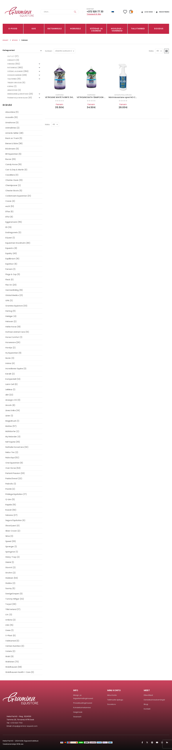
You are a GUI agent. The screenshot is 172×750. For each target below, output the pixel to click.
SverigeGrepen (12, 593)
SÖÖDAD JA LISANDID (96, 29)
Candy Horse (11, 164)
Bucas (8, 159)
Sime (7, 536)
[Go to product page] (59, 77)
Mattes (8, 426)
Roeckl (8, 510)
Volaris (8, 651)
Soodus (158, 28)
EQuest (8, 237)
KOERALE (10, 86)
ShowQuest (10, 525)
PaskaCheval (11, 478)
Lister (7, 415)
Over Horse (10, 468)
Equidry (8, 253)
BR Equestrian (11, 154)
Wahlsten (9, 661)
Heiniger (9, 316)
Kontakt (147, 709)
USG (7, 625)
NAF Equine (10, 441)
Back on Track (12, 138)
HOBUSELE (75, 28)
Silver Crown (11, 530)
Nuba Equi (10, 457)
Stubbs (8, 583)
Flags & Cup (11, 274)
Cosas (8, 201)
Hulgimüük (77, 712)
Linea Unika (10, 410)
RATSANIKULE (55, 28)
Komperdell (10, 379)
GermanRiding (12, 290)
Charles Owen (12, 180)
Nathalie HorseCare (14, 447)
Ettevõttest (148, 695)
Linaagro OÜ (11, 400)
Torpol (8, 604)
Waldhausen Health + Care (18, 672)
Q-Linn (8, 499)
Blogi (146, 704)
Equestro (9, 248)
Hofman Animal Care (15, 332)
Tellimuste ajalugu (115, 699)
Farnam (59, 104)
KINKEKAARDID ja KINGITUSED (17, 94)
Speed (8, 541)
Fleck (7, 279)
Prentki (8, 489)
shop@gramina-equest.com (24, 726)
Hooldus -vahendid (117, 29)
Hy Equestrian (11, 353)
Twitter (147, 742)
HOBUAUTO (11, 60)
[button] (166, 51)
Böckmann (10, 148)
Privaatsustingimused (82, 703)
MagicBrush (10, 421)
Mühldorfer (10, 431)
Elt (6, 227)
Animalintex (10, 127)
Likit (7, 394)
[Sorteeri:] (64, 51)
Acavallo (9, 117)
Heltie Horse (11, 326)
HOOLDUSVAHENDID (14, 75)
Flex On (8, 284)
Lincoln (8, 405)
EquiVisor (9, 264)
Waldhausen (11, 667)
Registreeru (162, 12)
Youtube (157, 742)
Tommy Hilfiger (12, 599)
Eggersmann (11, 222)
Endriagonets (11, 232)
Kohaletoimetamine (82, 707)
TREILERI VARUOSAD (14, 82)
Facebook (142, 742)
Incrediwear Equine (14, 368)
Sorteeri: (48, 51)
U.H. (7, 614)
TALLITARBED (138, 28)
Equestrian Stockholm (15, 243)
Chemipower (11, 185)
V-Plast (8, 635)
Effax (7, 211)
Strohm (8, 572)
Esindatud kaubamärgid (154, 699)
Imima (8, 363)
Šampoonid (59, 95)
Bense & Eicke (11, 143)
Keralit (8, 373)
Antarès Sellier (12, 133)
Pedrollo (9, 483)
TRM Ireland (10, 609)
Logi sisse (147, 12)
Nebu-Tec (10, 452)
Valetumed (10, 640)
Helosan (9, 321)
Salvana (9, 515)
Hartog (8, 311)
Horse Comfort (12, 337)
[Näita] (159, 51)
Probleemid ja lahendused (17, 98)
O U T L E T (10, 56)
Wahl (7, 656)
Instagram (162, 742)
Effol (7, 216)
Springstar (10, 551)
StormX (8, 567)
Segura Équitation (13, 520)
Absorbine (10, 112)
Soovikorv (111, 704)
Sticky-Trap (10, 557)
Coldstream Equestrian (16, 195)
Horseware (10, 342)
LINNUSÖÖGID (12, 90)
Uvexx (8, 630)
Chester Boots (12, 190)
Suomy (8, 588)
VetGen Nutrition (13, 646)
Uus (34, 28)
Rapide (8, 504)
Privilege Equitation (14, 494)
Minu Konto (112, 695)
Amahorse (10, 122)
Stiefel (8, 562)
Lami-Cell (9, 384)
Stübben (9, 578)
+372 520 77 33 (95, 11)
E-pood (13, 28)
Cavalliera (10, 175)
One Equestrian (12, 462)
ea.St (7, 206)
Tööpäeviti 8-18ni (94, 14)
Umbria (8, 619)
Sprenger (9, 546)
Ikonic (8, 358)
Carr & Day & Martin (14, 169)
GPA (7, 300)
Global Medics (12, 295)
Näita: (151, 51)
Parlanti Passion (12, 473)
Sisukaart (77, 716)
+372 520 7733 (16, 723)
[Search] (75, 12)
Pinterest (152, 742)
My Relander (11, 436)
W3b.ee (20, 744)
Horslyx (8, 347)
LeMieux (8, 389)
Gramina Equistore (14, 305)
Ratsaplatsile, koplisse (123, 95)
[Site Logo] (19, 11)
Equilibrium (10, 258)
